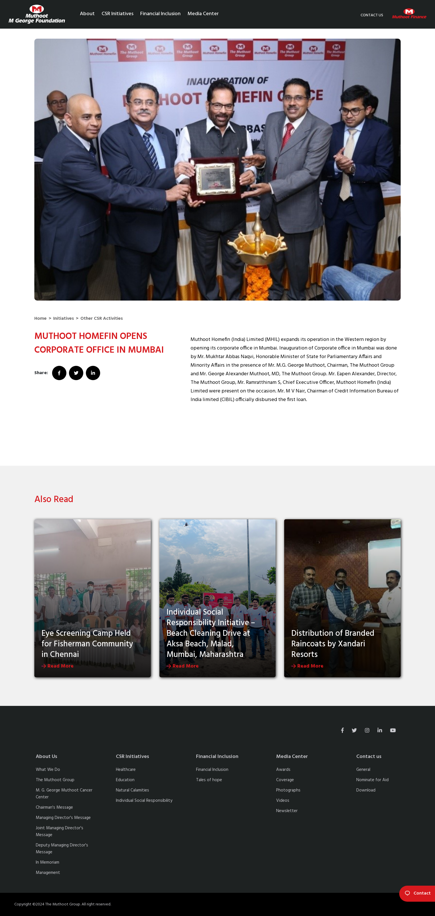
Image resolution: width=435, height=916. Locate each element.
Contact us (372, 15)
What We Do (48, 769)
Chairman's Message (54, 807)
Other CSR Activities (101, 318)
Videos (282, 800)
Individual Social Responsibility (144, 800)
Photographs (288, 790)
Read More (57, 666)
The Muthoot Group (55, 780)
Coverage (285, 780)
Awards (283, 769)
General (363, 769)
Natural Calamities (132, 790)
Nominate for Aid (372, 780)
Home (40, 318)
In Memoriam (47, 862)
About (87, 14)
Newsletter (287, 811)
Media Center (203, 14)
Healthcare (126, 769)
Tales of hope (209, 780)
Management (48, 872)
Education (125, 780)
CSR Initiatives (118, 14)
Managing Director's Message (63, 817)
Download (365, 790)
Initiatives (63, 318)
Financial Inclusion (161, 14)
